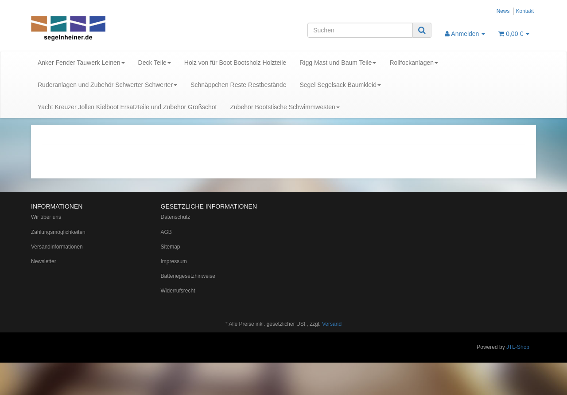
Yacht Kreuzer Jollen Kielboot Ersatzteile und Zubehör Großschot (127, 107)
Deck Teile (154, 62)
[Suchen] (360, 30)
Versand (332, 324)
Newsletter (43, 261)
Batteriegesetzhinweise (188, 276)
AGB (166, 232)
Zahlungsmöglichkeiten (58, 232)
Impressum (174, 261)
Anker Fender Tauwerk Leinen (81, 62)
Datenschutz (175, 217)
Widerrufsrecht (178, 291)
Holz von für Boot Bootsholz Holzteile (235, 62)
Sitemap (170, 247)
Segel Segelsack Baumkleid (340, 84)
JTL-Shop (517, 347)
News (503, 11)
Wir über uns (46, 217)
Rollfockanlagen (413, 62)
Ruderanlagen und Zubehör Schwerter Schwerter (107, 84)
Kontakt (525, 11)
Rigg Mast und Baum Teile (337, 62)
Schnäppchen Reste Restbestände (238, 84)
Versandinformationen (57, 247)
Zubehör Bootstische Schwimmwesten (284, 107)
